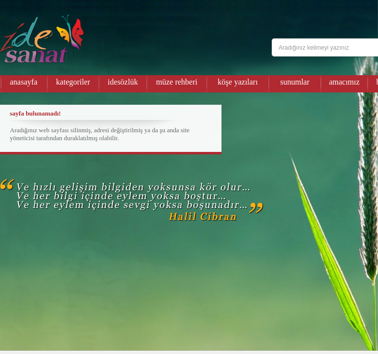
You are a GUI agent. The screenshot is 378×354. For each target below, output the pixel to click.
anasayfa (23, 82)
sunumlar (295, 82)
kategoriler (73, 82)
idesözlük (123, 82)
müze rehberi (176, 82)
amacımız (344, 82)
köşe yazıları (237, 82)
